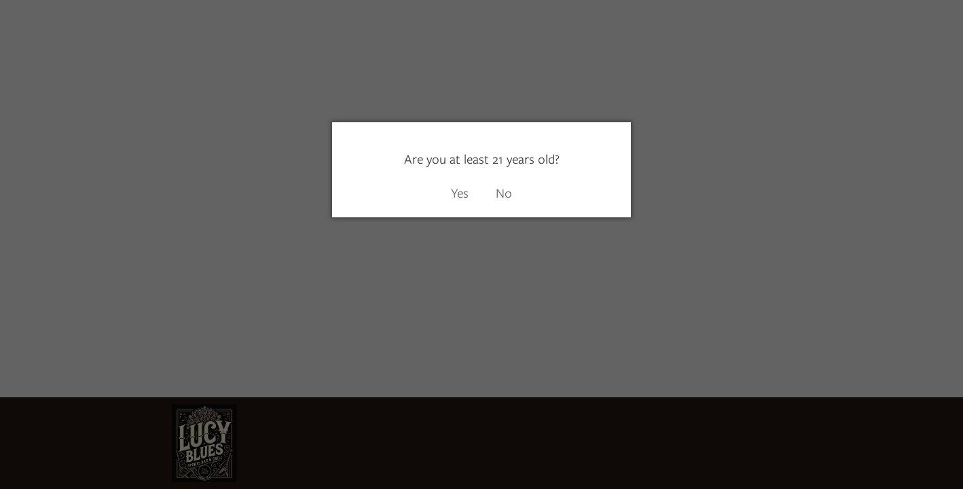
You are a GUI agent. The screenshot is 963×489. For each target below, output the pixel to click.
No (504, 193)
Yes (460, 193)
